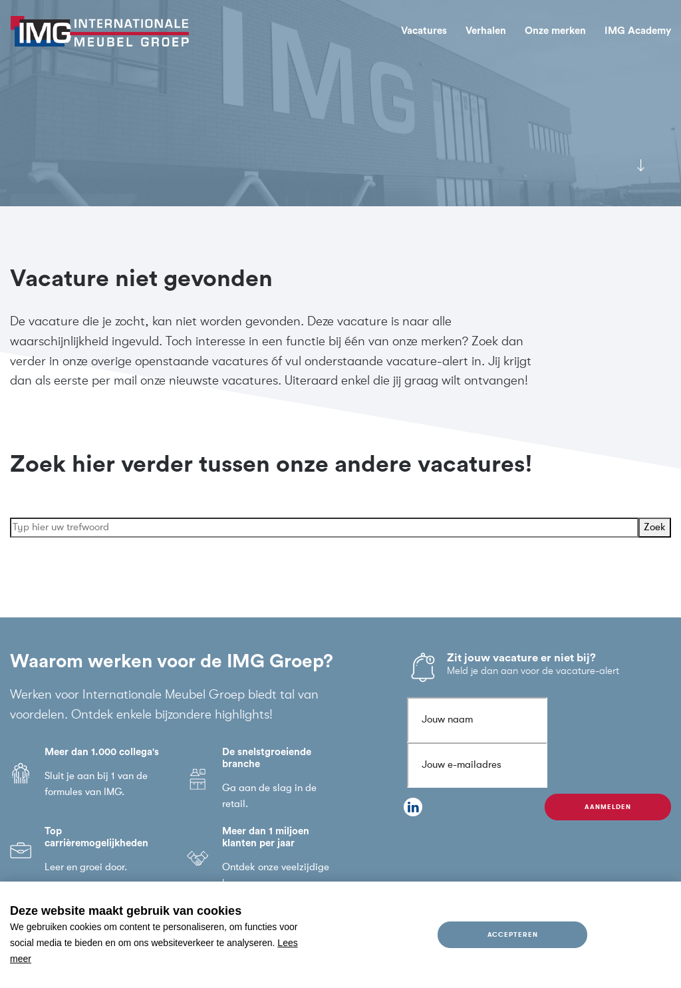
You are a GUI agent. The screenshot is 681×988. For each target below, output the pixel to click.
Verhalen (486, 31)
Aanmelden (607, 806)
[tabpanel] (340, 103)
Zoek (655, 527)
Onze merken (555, 31)
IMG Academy (638, 31)
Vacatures (424, 31)
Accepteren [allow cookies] (512, 934)
